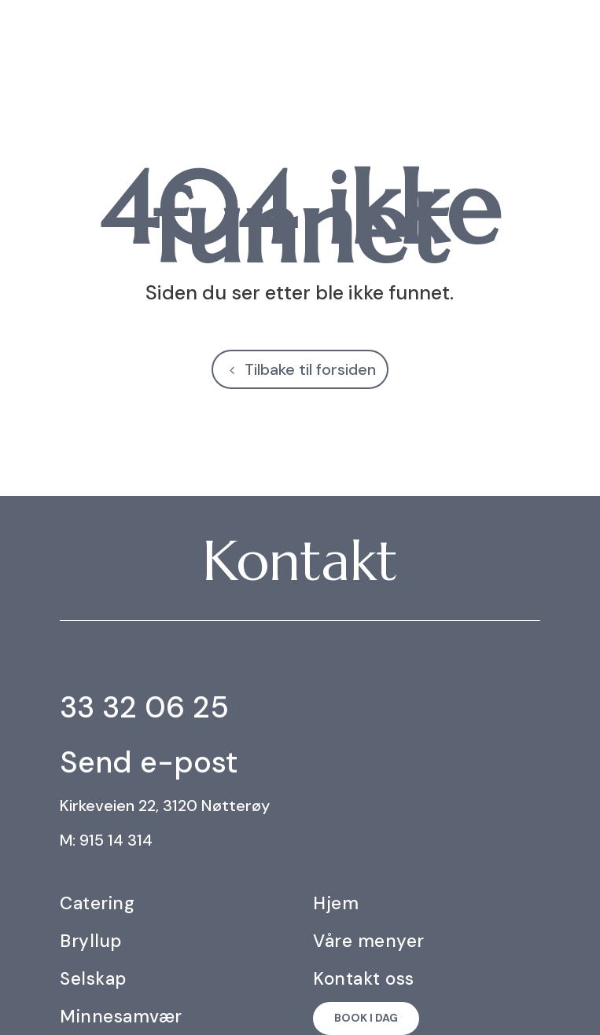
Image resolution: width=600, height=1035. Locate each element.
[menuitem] (572, 34)
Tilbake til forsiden (310, 369)
